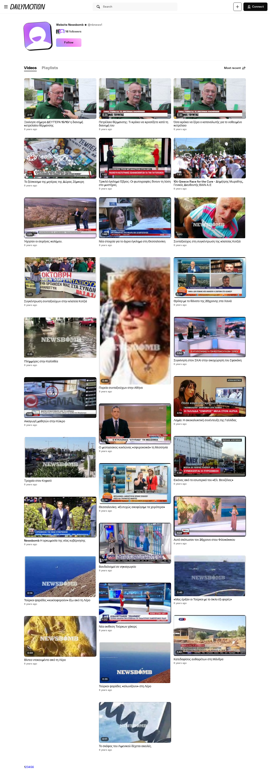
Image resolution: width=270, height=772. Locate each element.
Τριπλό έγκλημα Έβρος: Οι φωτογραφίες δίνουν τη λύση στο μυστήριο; (135, 183)
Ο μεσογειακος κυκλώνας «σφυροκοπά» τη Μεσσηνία (133, 447)
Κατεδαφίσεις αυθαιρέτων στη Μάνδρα (198, 659)
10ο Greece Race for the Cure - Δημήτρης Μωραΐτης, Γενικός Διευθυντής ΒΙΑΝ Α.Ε (208, 183)
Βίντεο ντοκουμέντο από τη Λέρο (45, 660)
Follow (68, 42)
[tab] (30, 68)
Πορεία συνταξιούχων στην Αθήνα (121, 388)
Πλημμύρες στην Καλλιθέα (41, 361)
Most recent (235, 68)
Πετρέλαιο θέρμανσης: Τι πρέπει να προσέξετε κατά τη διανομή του (133, 124)
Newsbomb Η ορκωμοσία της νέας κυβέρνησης (54, 540)
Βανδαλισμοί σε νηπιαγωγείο (117, 567)
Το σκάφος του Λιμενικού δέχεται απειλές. (125, 746)
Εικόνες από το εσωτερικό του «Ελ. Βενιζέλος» (203, 480)
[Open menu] (6, 7)
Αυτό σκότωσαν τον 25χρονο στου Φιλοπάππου (204, 540)
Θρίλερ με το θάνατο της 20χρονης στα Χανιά (203, 301)
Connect (255, 7)
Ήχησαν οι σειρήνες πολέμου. (43, 241)
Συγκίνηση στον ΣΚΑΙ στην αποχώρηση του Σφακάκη (208, 360)
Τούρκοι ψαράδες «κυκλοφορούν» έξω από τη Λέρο (57, 600)
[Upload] (237, 7)
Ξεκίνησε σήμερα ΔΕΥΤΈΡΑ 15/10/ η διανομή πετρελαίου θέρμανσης (53, 124)
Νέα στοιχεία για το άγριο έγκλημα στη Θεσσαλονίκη (132, 241)
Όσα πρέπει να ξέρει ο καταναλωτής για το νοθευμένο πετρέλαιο (208, 124)
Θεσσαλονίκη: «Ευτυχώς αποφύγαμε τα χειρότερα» (132, 507)
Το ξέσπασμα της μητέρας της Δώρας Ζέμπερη (54, 182)
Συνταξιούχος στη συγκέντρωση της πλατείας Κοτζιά (207, 241)
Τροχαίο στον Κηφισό (37, 481)
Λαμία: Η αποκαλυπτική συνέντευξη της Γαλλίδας (205, 420)
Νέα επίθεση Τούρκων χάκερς (118, 626)
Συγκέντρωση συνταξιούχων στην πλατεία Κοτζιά (55, 301)
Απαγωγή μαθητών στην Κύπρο (44, 421)
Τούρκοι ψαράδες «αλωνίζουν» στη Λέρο (125, 686)
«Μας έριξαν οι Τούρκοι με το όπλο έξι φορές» (203, 599)
